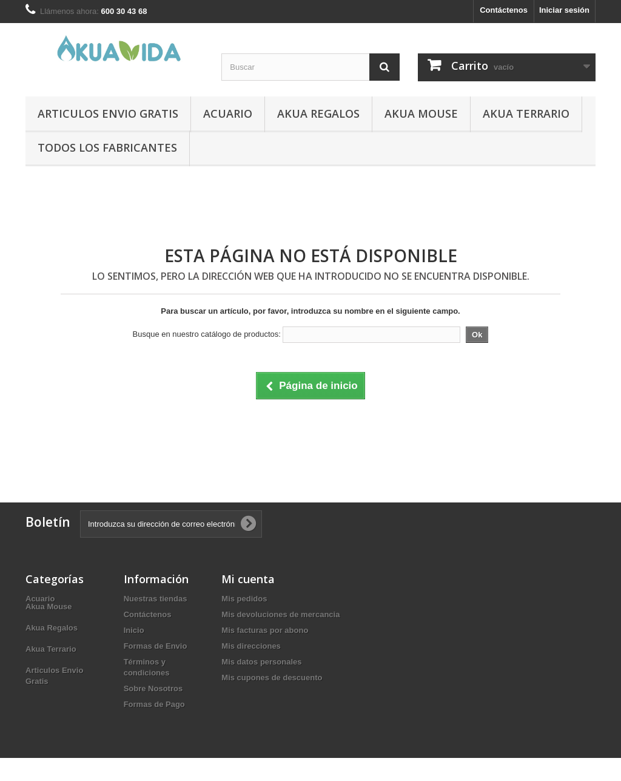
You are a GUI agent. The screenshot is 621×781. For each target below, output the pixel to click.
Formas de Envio (155, 646)
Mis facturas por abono (264, 630)
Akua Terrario (526, 113)
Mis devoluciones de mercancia (280, 614)
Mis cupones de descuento (271, 677)
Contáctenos (504, 10)
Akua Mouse (421, 113)
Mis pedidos (244, 598)
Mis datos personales (261, 661)
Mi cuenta (248, 579)
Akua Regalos (318, 113)
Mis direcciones (251, 646)
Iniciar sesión (564, 10)
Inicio (134, 630)
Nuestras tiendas (155, 598)
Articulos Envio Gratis (108, 113)
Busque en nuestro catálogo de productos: (207, 334)
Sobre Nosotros (153, 688)
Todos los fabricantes (107, 147)
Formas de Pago (154, 704)
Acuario (227, 113)
